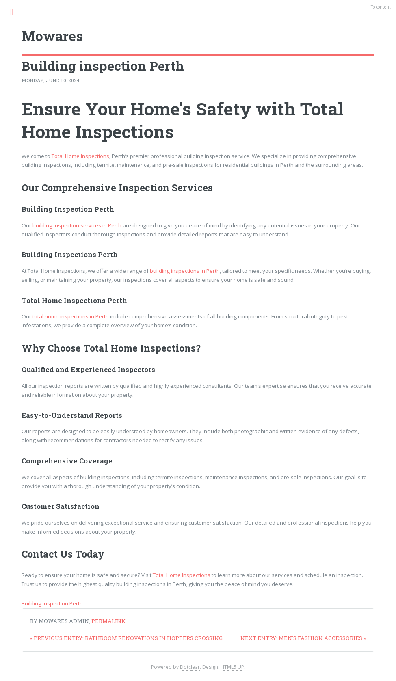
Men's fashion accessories (303, 638)
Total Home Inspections (80, 156)
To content (381, 7)
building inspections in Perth (185, 271)
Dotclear (190, 667)
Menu (16, 12)
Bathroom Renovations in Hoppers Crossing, (127, 638)
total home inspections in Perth (70, 316)
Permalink (108, 621)
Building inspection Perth (52, 603)
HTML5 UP (232, 667)
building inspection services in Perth (76, 225)
